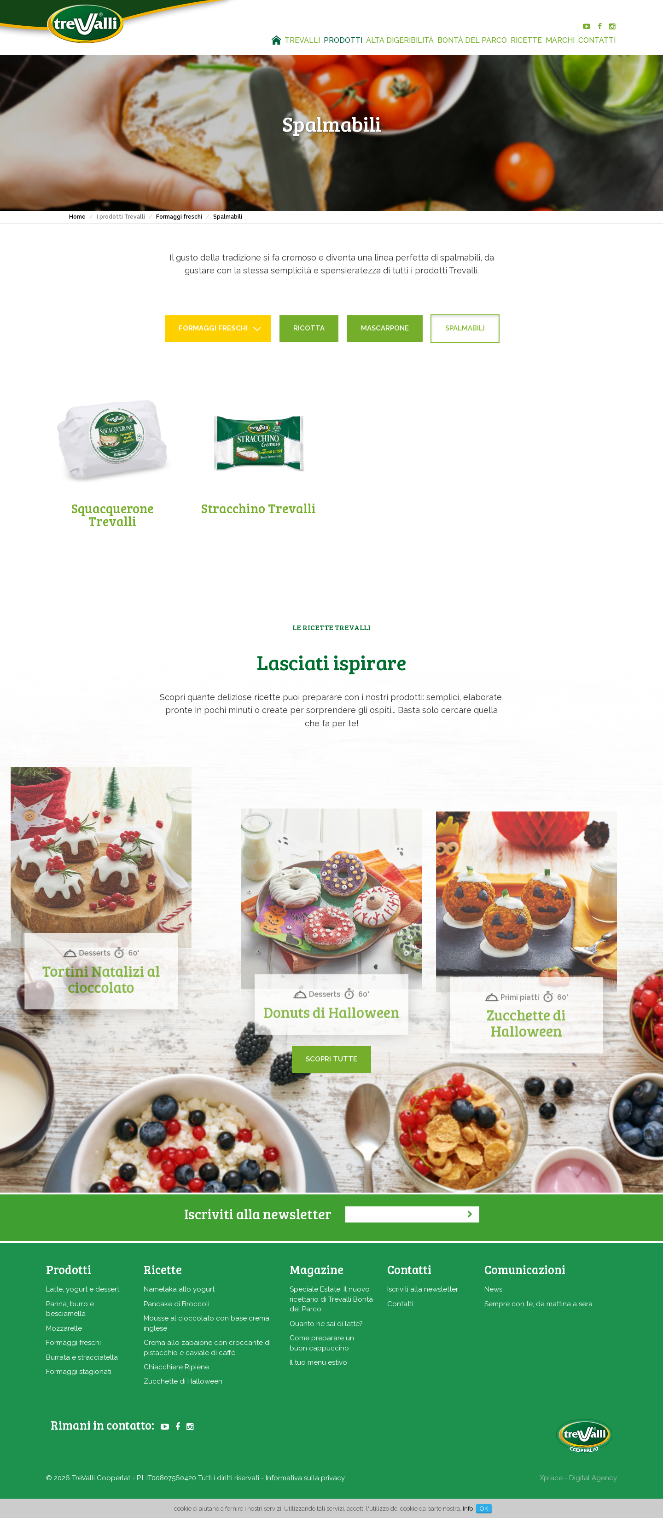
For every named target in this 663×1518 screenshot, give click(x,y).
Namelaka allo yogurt (179, 1289)
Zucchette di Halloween (183, 1381)
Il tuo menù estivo (318, 1362)
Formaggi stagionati (78, 1371)
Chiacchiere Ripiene (176, 1367)
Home (77, 217)
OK (484, 1508)
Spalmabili (227, 217)
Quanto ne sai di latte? (326, 1324)
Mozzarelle (64, 1328)
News (493, 1289)
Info (468, 1508)
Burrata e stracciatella (82, 1357)
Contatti (400, 1304)
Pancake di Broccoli (176, 1304)
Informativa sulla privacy (305, 1478)
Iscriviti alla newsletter (422, 1289)
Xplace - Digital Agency (578, 1478)
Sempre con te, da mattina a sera (538, 1304)
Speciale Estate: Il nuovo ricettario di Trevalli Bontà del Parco (331, 1299)
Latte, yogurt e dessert (82, 1289)
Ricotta (309, 328)
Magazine (316, 1269)
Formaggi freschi (179, 217)
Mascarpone (385, 328)
